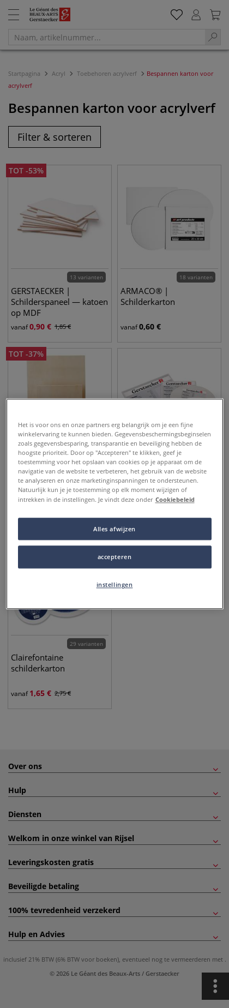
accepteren (115, 557)
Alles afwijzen (114, 529)
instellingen (115, 585)
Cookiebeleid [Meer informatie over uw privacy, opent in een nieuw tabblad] (175, 499)
